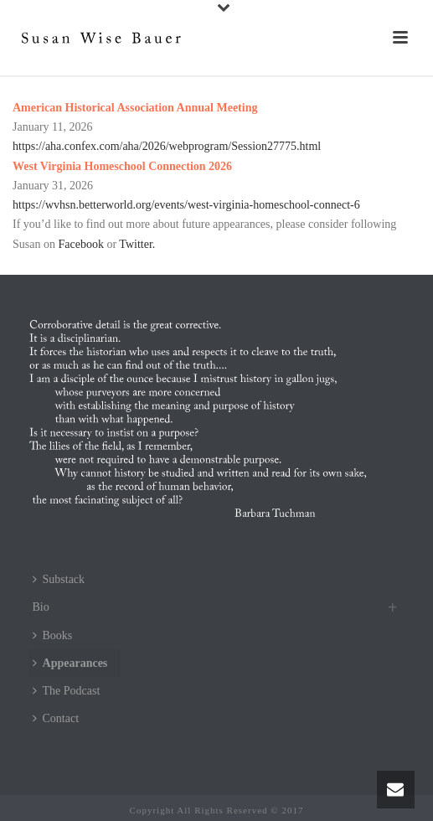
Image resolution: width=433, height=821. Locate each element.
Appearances (70, 663)
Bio (41, 607)
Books (53, 635)
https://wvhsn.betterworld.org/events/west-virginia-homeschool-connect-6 (186, 205)
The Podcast (67, 690)
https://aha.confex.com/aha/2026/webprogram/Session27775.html (167, 146)
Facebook (80, 244)
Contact (56, 718)
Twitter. (137, 244)
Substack (59, 579)
